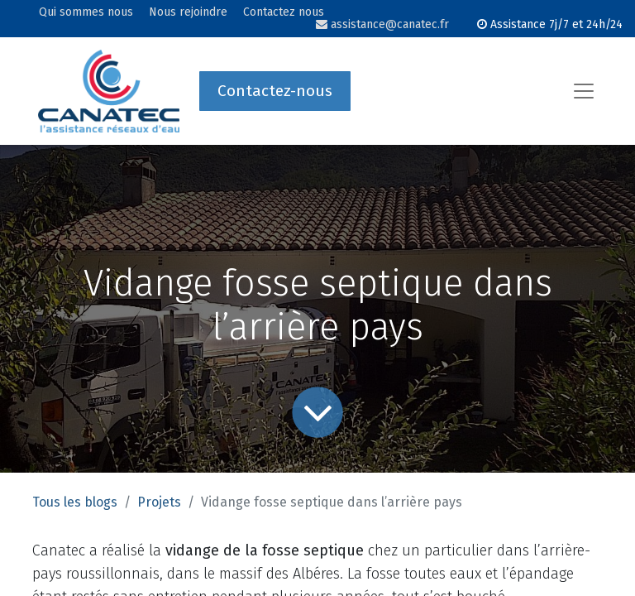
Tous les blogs (74, 502)
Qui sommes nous (86, 12)
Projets (159, 502)
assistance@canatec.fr (382, 24)
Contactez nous (283, 12)
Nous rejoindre (188, 12)
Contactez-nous (274, 90)
